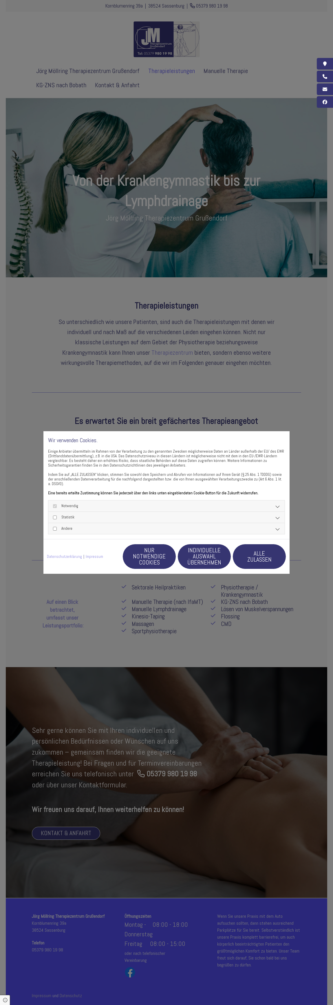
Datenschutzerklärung (64, 556)
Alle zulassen (259, 556)
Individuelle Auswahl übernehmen (204, 556)
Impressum (94, 556)
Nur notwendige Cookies (149, 556)
